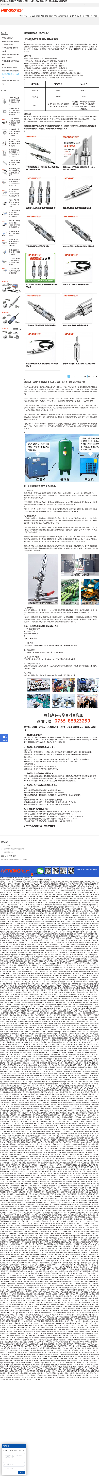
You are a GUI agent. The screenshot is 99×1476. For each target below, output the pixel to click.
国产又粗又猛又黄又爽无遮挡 (29, 959)
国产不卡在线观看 (24, 1296)
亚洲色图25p (48, 1275)
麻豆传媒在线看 (55, 1088)
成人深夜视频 (39, 1373)
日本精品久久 (70, 948)
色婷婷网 (49, 1134)
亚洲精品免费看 (21, 1048)
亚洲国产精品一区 (12, 913)
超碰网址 (87, 1186)
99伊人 (22, 1029)
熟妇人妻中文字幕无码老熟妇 (66, 965)
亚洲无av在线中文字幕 (29, 892)
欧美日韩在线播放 (87, 1077)
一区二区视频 (26, 1273)
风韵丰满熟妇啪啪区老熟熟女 (34, 1054)
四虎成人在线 (34, 1017)
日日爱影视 (7, 911)
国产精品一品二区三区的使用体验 (52, 1150)
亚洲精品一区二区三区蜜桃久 (71, 998)
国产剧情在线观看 (15, 1242)
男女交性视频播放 (39, 1204)
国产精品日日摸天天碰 (13, 1321)
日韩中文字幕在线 (29, 1194)
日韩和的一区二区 (27, 1098)
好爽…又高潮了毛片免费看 (45, 1327)
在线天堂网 (85, 1323)
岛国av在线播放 (73, 905)
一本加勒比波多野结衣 (71, 1150)
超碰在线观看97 (44, 1236)
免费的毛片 (22, 1192)
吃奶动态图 (22, 1360)
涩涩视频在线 (38, 996)
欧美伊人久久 (29, 1292)
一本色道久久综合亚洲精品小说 (15, 1152)
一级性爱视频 (46, 1213)
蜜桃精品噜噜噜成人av (53, 915)
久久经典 (47, 1292)
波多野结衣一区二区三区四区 (38, 1179)
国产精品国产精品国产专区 (57, 888)
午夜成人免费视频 (51, 896)
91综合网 (50, 1350)
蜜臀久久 (69, 1329)
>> (89, 376)
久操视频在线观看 (75, 882)
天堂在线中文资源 (23, 1173)
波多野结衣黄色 (20, 921)
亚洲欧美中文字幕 (78, 955)
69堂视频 (18, 1002)
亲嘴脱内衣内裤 (57, 1211)
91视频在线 (94, 1183)
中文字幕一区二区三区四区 (74, 1273)
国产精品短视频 (53, 1258)
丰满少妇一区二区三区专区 (53, 1119)
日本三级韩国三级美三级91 (83, 1331)
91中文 (90, 1069)
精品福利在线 (29, 1136)
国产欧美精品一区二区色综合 (36, 1169)
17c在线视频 (74, 959)
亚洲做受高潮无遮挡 (30, 1315)
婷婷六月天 (84, 1246)
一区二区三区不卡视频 (42, 1050)
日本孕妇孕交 (59, 1200)
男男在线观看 (13, 1204)
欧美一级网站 (4, 1094)
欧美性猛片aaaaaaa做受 (56, 1167)
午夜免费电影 (40, 1267)
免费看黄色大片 (36, 898)
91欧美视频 (49, 1063)
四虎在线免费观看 (91, 1190)
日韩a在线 (19, 950)
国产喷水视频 (12, 975)
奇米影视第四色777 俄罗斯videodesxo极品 (21, 1013)
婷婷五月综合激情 (16, 1104)
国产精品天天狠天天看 (75, 915)
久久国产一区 (64, 1290)
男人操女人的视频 (26, 1188)
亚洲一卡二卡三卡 (41, 1086)
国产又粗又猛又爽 (50, 1142)
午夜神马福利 (82, 1048)
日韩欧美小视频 (41, 969)
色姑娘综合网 (60, 1344)
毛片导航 (3, 1065)
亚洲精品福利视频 (48, 1106)
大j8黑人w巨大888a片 (36, 1177)
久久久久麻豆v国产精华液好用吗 (65, 992)
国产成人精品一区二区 (70, 1242)
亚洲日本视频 (15, 1040)
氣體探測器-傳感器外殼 (9, 67)
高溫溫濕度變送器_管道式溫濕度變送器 (14, 233)
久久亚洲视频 (29, 996)
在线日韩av (43, 1042)
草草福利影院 (85, 963)
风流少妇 (3, 1192)
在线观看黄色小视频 (73, 1377)
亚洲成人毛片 (34, 1167)
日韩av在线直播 (6, 1134)
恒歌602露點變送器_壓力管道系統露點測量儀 (79, 364)
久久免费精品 (33, 925)
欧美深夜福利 (62, 1050)
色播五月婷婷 (57, 894)
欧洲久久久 (62, 1371)
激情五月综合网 (33, 1127)
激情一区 (50, 969)
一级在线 (31, 1040)
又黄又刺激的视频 (78, 1306)
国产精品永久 (13, 1150)
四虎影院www (27, 1331)
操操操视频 (35, 1285)
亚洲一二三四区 (44, 1144)
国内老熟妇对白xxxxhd (91, 940)
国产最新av (15, 1171)
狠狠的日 (88, 990)
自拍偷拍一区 (57, 1263)
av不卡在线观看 (41, 1340)
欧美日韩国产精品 (25, 1285)
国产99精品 (84, 1192)
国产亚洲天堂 (4, 979)
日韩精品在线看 (32, 1360)
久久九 (61, 1231)
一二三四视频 (75, 1300)
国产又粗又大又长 (48, 898)
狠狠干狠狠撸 (24, 1079)
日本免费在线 (71, 1213)
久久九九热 (18, 977)
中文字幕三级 (25, 1281)
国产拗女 (19, 1308)
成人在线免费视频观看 (60, 1017)
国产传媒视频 (94, 1377)
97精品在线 (30, 1313)
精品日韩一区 (53, 1288)
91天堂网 (76, 932)
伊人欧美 (88, 1052)
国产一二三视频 (34, 1379)
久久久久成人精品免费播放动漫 (23, 1362)
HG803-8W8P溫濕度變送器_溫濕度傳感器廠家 (14, 271)
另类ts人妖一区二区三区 (53, 1279)
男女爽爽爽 (16, 1052)
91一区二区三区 (39, 1069)
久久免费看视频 (59, 1086)
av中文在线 (73, 944)
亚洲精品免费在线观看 (56, 1319)
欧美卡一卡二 (19, 957)
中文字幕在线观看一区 (91, 1273)
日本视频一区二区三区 (69, 1279)
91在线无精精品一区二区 (46, 1111)
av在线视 (39, 963)
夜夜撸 (76, 1198)
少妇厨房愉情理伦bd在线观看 (72, 1102)
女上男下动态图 (80, 1181)
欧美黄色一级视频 (23, 909)
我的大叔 (44, 886)
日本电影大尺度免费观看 (69, 1065)
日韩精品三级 (46, 1371)
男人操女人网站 (20, 1246)
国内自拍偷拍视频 (75, 1183)
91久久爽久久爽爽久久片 (32, 1154)
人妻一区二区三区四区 (59, 1269)
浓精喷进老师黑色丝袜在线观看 (45, 1034)
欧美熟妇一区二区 (10, 1267)
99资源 (77, 1375)
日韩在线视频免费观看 (65, 971)
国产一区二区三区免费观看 (15, 1329)
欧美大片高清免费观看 (30, 977)
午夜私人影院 (61, 927)
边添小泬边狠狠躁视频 (20, 955)
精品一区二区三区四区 (70, 1194)
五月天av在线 (12, 1277)
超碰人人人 (93, 1319)
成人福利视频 (34, 1121)
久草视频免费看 (35, 1023)
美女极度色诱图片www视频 (38, 1073)
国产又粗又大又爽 (49, 996)
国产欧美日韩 (53, 1113)
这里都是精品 (88, 1021)
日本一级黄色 (65, 1321)
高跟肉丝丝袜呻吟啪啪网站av (71, 1252)
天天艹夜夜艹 (9, 1183)
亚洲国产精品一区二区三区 (64, 1002)
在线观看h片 (36, 894)
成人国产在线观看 (87, 1042)
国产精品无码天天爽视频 (24, 1117)
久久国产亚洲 (92, 1050)
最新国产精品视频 (71, 1165)
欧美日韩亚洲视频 (87, 1206)
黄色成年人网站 (68, 907)
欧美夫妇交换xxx (5, 1159)
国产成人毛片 (81, 1171)
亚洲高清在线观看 (64, 1244)
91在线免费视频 (89, 1248)
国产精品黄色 (19, 994)
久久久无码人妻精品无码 (61, 900)
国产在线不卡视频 (61, 1059)
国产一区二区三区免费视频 (57, 1121)
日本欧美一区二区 (75, 967)
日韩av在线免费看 (22, 1161)
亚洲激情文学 (13, 1288)
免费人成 (15, 1338)
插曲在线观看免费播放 (65, 973)
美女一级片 (18, 1213)
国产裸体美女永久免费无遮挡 (74, 1061)
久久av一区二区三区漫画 (48, 890)
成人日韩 (21, 1290)
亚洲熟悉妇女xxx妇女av (79, 1142)
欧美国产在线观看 (45, 1094)
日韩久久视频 (77, 1233)
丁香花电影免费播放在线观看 (13, 1077)
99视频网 (61, 1152)
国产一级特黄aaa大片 (75, 1129)
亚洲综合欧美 (90, 1150)
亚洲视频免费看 (85, 1196)
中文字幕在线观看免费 (57, 1171)
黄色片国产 (45, 1023)
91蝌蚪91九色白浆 (12, 1373)
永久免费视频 (78, 1046)
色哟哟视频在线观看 (51, 921)
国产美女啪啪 (82, 1134)
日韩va (90, 961)
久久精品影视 (75, 1281)
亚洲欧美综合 (69, 1277)
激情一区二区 (42, 1025)
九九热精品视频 (68, 1119)
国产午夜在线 (31, 1048)
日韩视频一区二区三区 (74, 927)
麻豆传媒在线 (77, 1036)
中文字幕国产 (83, 1202)
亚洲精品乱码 (23, 1288)
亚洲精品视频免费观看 (26, 913)
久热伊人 (68, 1029)
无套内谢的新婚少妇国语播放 (86, 1123)
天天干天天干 (21, 1223)
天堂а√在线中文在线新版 (46, 1057)
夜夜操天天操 (58, 1015)
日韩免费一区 (52, 913)
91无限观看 (57, 969)
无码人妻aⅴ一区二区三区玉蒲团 (40, 1102)
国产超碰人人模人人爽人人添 (52, 932)
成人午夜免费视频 (79, 1265)
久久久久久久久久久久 (41, 1319)
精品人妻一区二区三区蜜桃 (49, 952)
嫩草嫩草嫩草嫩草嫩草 (12, 1131)
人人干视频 (22, 1007)
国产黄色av (69, 1000)
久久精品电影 (91, 1327)
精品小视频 (66, 950)
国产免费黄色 (37, 1200)
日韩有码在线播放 (76, 986)
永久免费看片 (81, 1017)
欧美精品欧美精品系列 (25, 952)
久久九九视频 (69, 1081)
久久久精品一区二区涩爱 (88, 1215)
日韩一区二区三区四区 (47, 1285)
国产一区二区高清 (63, 1188)
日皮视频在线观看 (77, 1248)
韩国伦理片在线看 (37, 1273)
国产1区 (11, 1356)
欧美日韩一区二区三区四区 (36, 1015)
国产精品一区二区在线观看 (70, 1202)
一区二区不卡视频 (46, 894)
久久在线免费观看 (8, 1335)
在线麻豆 (51, 1173)
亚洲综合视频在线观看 (11, 1175)
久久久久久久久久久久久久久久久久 (79, 975)
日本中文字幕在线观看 (50, 1294)
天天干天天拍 (18, 1346)
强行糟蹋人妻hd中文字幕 (17, 1094)
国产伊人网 (86, 1059)
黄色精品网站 (54, 1236)
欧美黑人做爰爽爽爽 (40, 948)
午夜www (62, 1329)
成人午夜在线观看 (27, 890)
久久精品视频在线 (8, 1027)
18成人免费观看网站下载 (23, 1356)
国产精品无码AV (85, 1071)
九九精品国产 (38, 932)
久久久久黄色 (62, 994)
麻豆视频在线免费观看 (69, 1025)
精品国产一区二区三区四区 (59, 1140)
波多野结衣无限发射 (75, 1348)
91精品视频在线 (82, 917)
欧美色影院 (46, 1117)
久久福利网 (74, 1263)
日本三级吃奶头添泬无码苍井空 (36, 923)
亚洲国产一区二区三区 (67, 1256)
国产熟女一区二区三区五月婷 (25, 1267)
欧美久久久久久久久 (47, 1271)
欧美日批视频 (31, 1134)
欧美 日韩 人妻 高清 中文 (52, 1096)
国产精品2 (23, 1040)
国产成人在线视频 (62, 1034)
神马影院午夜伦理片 (51, 1329)
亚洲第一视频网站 (92, 1279)
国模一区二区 (88, 1325)
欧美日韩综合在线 (75, 1360)
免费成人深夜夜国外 (71, 1019)
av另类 (27, 1023)
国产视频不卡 (9, 977)
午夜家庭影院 (61, 1340)
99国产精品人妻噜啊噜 (36, 1377)
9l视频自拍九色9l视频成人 (78, 1327)
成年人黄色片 (57, 1146)
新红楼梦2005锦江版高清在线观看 (69, 1073)
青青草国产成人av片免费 (83, 898)
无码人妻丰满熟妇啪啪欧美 (12, 886)
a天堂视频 (15, 1379)
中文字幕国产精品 (61, 1027)
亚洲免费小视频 (9, 1238)
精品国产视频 (22, 930)
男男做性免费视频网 (58, 1277)
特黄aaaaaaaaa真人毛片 (40, 1225)
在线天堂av (83, 1317)
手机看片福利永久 (56, 1194)
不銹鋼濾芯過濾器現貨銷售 (10, 41)
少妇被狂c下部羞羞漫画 (89, 1063)
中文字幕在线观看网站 (47, 1002)
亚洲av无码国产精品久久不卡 (20, 936)
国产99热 (81, 1342)
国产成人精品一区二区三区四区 (18, 925)
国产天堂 (32, 1340)
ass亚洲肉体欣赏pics (49, 963)
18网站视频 (25, 1063)
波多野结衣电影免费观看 (89, 1009)
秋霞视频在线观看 (19, 1075)
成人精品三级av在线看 (19, 1019)
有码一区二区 (4, 892)
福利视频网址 (49, 1069)
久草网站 (79, 969)
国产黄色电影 (63, 1250)
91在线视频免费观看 (25, 992)
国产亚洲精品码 (13, 934)
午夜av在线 (63, 1217)
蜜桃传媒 (56, 1273)
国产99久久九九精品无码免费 (42, 1115)
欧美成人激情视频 (51, 1029)
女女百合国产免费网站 (39, 1331)
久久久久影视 (91, 1275)
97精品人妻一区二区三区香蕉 (48, 971)
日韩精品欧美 (76, 1323)
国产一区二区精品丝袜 (87, 1088)
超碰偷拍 (89, 884)
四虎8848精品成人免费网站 (24, 938)
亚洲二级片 (43, 1290)
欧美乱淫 (76, 1136)
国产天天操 (74, 950)
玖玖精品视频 (89, 1306)
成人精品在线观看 (56, 1181)
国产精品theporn (82, 1007)
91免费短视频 (63, 1288)
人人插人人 (62, 1238)
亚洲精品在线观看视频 (31, 1238)
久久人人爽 (39, 1013)
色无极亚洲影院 (90, 1338)
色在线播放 (85, 967)
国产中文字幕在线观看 (22, 927)
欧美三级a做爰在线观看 (34, 940)
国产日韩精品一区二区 (88, 921)
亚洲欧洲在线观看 (47, 998)
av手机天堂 (81, 1240)
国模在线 (43, 1338)
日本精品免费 (79, 1356)
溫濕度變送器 (63, 16)
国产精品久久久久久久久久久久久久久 (59, 1169)
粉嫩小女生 (71, 1059)
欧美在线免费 (16, 1159)
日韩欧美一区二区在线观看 (53, 930)
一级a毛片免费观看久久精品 (84, 1315)
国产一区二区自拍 (82, 1310)
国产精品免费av (17, 1194)
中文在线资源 (70, 1375)
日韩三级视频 (19, 1315)
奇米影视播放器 (93, 1067)
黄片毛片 (53, 1117)
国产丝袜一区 (11, 1229)
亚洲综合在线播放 (68, 1367)
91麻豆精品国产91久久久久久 (89, 902)
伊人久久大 (65, 1348)
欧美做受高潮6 (18, 1004)
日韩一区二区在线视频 (14, 1063)
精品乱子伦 (49, 1021)
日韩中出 (22, 907)
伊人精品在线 (43, 967)
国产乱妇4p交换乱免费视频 (18, 900)
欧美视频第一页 (94, 1310)
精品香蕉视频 (33, 1079)
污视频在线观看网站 (82, 992)
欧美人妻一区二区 (6, 1338)
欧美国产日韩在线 (9, 1348)
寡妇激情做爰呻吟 (63, 884)
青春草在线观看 (93, 1048)
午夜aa (21, 1067)
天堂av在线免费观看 (82, 1294)
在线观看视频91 (94, 1202)
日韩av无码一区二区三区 (27, 1086)
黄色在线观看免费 (27, 1321)
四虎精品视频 (34, 927)
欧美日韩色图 (22, 1148)
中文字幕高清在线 (41, 1375)
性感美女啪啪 (22, 942)
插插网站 (81, 1065)
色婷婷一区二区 (53, 1127)
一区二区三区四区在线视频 (59, 1038)
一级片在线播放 (88, 1219)
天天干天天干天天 (79, 1261)
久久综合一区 (93, 1294)
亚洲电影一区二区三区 (36, 1244)
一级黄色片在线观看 (64, 913)
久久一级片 (52, 1136)
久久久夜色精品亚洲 (52, 1048)
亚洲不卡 (82, 1150)
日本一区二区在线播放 (12, 1096)
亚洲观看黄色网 (55, 1090)
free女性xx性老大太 (15, 1227)
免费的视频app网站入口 (12, 1156)
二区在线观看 (53, 1231)
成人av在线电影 (54, 967)
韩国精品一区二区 (74, 892)
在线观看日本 (9, 1042)
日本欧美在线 (49, 1252)
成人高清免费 (11, 1225)
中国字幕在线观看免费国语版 (18, 1084)
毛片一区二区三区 (59, 1261)
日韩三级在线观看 (34, 1338)
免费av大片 (56, 1275)
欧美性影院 (42, 1036)
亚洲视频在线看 (68, 890)
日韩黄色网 (57, 998)
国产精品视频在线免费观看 (38, 1254)
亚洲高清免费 (88, 1044)
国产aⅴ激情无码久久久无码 (55, 1019)
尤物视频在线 (80, 1213)
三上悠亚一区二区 (9, 1129)
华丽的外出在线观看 (44, 925)
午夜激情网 (62, 1175)
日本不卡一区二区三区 (45, 900)
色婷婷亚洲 (4, 1100)
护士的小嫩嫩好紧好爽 (19, 1134)
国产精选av (10, 957)
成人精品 (11, 994)
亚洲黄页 (77, 1167)
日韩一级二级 (67, 1077)
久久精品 (50, 1179)
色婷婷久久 (81, 952)
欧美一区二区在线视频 (44, 892)
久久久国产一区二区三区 (62, 986)
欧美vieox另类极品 (76, 930)
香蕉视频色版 (59, 1285)
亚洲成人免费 (85, 1183)
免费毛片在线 (58, 902)
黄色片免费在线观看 (18, 1136)
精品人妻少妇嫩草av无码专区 (25, 1034)
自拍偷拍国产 (42, 1163)
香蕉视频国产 (43, 1121)
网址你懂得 (24, 1090)
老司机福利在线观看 (7, 1061)
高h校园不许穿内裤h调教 (77, 884)
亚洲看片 (50, 990)
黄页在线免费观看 (68, 1181)
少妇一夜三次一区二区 (11, 902)
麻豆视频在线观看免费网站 (55, 1163)
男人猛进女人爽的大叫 (62, 1154)
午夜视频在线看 (32, 1163)
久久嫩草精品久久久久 (68, 1283)
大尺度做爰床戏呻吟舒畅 (48, 936)
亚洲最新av (31, 963)
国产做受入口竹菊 (51, 1188)
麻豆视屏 (83, 1344)
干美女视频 (23, 1342)
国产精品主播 (15, 1254)
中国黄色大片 (93, 998)
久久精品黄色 (94, 1034)
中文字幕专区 (53, 1221)
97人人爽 (35, 1290)
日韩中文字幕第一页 (53, 1186)
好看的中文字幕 (61, 977)
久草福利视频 (79, 1277)
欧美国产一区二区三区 (86, 1079)
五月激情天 (70, 1331)
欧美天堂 (35, 1113)
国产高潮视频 (83, 1094)
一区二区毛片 (72, 1027)
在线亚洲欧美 (36, 1219)
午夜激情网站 (84, 892)
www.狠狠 (63, 1365)
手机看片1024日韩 (74, 996)
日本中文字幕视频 (32, 1111)
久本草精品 (41, 1342)
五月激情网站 (90, 1290)
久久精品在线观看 (23, 1073)
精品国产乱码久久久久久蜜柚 (16, 1065)
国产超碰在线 (45, 882)
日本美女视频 (94, 967)
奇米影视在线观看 (55, 1040)
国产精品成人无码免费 (12, 1090)
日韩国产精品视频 (12, 1192)
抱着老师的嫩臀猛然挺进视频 (50, 1365)
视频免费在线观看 (49, 1054)
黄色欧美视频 (50, 1027)
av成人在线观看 (75, 984)
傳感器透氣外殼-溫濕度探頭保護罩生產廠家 (10, 56)
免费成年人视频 (88, 1081)
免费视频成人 (86, 1036)
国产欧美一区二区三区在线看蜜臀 (20, 961)
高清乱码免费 (80, 896)
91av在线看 (94, 1252)
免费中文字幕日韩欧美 (60, 905)
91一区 (6, 1285)
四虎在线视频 (19, 1042)
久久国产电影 (55, 979)
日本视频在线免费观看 (42, 1304)
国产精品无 (72, 1092)
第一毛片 (53, 940)
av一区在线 (45, 888)
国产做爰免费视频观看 (38, 950)
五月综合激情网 (14, 1186)
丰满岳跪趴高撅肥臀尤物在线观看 (13, 1146)
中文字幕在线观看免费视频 (83, 1236)
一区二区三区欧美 (68, 1013)
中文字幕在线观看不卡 (67, 1096)
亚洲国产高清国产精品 (82, 1034)
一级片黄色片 (33, 1265)
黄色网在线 (84, 998)
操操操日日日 (34, 1236)
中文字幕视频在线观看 (51, 1369)
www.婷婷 (35, 1036)
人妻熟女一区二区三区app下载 (10, 1281)
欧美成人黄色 (56, 1300)
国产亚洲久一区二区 (11, 992)
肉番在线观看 (60, 1375)
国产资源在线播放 (77, 940)
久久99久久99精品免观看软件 (53, 1242)
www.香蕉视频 (83, 1019)
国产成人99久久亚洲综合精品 (81, 1146)
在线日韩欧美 (17, 1331)
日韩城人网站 (79, 1217)
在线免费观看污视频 (62, 1092)
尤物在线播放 (53, 1238)
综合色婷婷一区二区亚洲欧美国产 (87, 1092)
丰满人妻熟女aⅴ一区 (25, 1211)
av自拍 (73, 1208)
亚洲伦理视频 (19, 1183)
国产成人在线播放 (38, 944)
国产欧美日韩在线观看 (83, 1283)
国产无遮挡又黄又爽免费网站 (36, 1335)
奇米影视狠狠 (29, 1146)
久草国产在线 (66, 894)
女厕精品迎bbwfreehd (59, 1109)
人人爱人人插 (54, 1248)
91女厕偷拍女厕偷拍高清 (88, 1298)
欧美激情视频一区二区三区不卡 (10, 1000)
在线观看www (25, 1000)
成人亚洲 (13, 1252)
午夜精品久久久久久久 (51, 957)
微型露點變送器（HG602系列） (10, 75)
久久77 (36, 1269)
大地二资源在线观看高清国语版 (27, 1181)
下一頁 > (83, 376)
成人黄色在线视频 (46, 1308)
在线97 (9, 1319)
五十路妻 (22, 990)
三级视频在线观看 (65, 1127)
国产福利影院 (84, 1354)
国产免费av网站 (92, 1335)
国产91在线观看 (13, 1360)
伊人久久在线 (75, 1090)
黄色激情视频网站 (53, 1032)
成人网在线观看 (93, 1142)
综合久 (59, 1373)
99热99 (30, 1204)
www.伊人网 (20, 1348)
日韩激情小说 (9, 996)
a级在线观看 (76, 1009)
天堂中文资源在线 (9, 1034)
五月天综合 (46, 982)
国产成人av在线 (78, 1373)
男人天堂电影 (46, 1211)
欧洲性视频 (63, 1356)
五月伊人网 (48, 1315)
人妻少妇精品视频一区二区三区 (64, 898)
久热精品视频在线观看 (42, 1354)
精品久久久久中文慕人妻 (31, 896)
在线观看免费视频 (81, 961)
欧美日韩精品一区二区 (36, 1252)
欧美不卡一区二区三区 (61, 944)
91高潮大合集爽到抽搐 (67, 1236)
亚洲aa (29, 975)
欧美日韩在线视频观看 (62, 1327)
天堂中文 (22, 1023)
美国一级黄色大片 (36, 1310)
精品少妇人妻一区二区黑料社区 (52, 1131)
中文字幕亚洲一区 (38, 992)
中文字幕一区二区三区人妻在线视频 (21, 1294)
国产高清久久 (35, 1138)
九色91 (62, 1061)
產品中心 (27, 16)
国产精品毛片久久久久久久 (38, 1173)
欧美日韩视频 (42, 990)
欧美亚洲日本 (76, 1329)
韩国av (90, 1246)
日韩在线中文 (75, 1258)
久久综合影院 (37, 1211)
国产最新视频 (47, 1123)
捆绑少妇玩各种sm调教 (17, 1011)
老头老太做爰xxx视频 (41, 913)
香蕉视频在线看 (54, 1023)
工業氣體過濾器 (38, 16)
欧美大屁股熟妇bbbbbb (33, 888)
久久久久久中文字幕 (36, 884)
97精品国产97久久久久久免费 (42, 1125)
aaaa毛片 (33, 1063)
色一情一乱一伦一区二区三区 (14, 982)
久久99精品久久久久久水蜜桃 (36, 1019)
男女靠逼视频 (60, 1098)
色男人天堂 (71, 1113)
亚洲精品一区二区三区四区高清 (65, 1161)
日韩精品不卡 (61, 1331)
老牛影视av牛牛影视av (42, 1140)
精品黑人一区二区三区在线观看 (66, 1054)
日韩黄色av (33, 1000)
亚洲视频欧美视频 (62, 936)
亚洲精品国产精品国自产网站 (60, 882)
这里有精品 (66, 1263)
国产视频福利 (64, 1298)
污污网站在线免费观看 (32, 946)
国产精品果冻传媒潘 (59, 1123)
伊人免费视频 (28, 1319)
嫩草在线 (88, 1367)
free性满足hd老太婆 (52, 946)
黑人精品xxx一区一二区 (81, 1362)
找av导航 (77, 1163)
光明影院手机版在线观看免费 (71, 923)
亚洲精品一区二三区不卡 (68, 982)
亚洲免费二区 (43, 1113)
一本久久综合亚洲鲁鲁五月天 (32, 1371)
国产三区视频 (87, 1156)
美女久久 (27, 994)
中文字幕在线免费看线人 (81, 1319)
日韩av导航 (47, 1283)
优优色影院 (14, 907)
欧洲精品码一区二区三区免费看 (15, 1059)
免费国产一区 (40, 1029)
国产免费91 (28, 1183)
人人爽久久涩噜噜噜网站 (70, 1254)
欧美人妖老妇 (57, 1367)
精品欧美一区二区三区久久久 (9, 1263)
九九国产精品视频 (70, 1007)
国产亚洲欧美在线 (48, 1046)
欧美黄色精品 (75, 1246)
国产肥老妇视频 (72, 1032)
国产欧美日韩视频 (14, 948)
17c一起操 (26, 1104)
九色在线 (23, 1096)
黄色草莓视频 (75, 1244)
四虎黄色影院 (58, 1067)
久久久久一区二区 (79, 1223)
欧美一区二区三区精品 (15, 1217)
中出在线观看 (90, 1140)
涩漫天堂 (94, 1186)
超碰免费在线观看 (6, 946)
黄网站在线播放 (53, 1198)
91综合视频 (87, 1138)
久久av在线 (82, 1335)
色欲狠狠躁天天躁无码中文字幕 (81, 1144)
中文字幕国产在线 (84, 900)
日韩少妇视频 (14, 1109)
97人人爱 (42, 896)
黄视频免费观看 (54, 988)
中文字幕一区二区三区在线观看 (86, 982)
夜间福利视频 (79, 1111)
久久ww (53, 1165)
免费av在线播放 (40, 1344)
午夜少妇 (22, 1221)
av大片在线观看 (83, 911)
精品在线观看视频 (21, 1127)
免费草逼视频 (5, 1313)
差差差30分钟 (57, 1077)
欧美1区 (36, 890)
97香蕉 (2, 1296)
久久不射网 (63, 975)
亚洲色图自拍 (53, 1175)
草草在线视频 (12, 1021)
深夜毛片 (52, 1098)
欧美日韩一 (87, 1046)
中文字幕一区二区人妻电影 (81, 1296)
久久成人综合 (45, 1248)
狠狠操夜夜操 (65, 1088)
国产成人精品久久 (86, 1375)
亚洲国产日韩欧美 (66, 1333)
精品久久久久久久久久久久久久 (69, 1196)
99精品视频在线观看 (67, 1275)
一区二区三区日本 (84, 1221)
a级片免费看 (81, 1025)
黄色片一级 (82, 909)
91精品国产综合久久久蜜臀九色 (88, 1285)
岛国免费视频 (41, 1208)
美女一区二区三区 (29, 1119)
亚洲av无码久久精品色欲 (17, 1233)
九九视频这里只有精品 (11, 990)
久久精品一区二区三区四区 (44, 902)
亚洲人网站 (44, 1219)
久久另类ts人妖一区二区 (59, 892)
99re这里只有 (76, 957)
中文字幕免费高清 (31, 1025)
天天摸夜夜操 (59, 942)
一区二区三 (91, 1007)
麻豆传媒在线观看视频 (81, 890)
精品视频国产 (4, 1265)
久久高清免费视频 (87, 1229)
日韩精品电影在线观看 (70, 886)
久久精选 (52, 1071)
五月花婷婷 (90, 1242)
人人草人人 (43, 1032)
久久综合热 (19, 882)
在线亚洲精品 (63, 1004)
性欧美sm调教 (90, 1208)
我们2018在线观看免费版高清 (86, 934)
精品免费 (92, 1094)
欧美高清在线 (56, 1115)
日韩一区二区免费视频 (14, 1125)
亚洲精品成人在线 (32, 986)
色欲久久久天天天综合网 (76, 990)
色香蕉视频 (68, 942)
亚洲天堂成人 (33, 965)
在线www (27, 1138)
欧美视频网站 (87, 1348)
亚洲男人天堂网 (77, 894)
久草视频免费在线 (88, 969)
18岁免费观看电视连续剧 (77, 1290)
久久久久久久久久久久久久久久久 (20, 894)
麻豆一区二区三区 (31, 990)
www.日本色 (36, 917)
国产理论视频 (86, 1313)
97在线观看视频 (72, 977)
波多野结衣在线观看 (15, 1333)
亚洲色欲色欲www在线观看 (56, 1000)
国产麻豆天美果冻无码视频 (85, 1200)
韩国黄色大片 (34, 936)
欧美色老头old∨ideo (35, 1046)
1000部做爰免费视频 (91, 1342)
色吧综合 (19, 1350)
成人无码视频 (48, 1077)
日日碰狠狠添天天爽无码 (71, 902)
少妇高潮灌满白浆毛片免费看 (18, 1244)
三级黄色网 (90, 952)
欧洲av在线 (18, 915)
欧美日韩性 (3, 1365)
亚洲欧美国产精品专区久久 (54, 950)
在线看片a (67, 1208)
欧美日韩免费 (41, 1027)
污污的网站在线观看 (71, 909)
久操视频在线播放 (23, 1144)
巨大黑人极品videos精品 (87, 1198)
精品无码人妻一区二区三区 (33, 982)
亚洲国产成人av (69, 1148)
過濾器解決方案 (51, 16)
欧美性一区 (88, 1277)
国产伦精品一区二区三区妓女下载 (85, 1148)
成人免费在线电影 (6, 1019)
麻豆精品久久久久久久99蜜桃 (24, 1271)
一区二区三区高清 (50, 1373)
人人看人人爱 (44, 959)
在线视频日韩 (19, 1238)
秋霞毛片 (64, 915)
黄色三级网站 (68, 1296)
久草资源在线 (28, 1067)
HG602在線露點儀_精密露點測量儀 (75, 325)
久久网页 (5, 1356)
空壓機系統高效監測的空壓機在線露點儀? (41, 208)
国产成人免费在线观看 (46, 986)
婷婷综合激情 (62, 1215)
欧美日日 (41, 1315)
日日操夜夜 (66, 1131)
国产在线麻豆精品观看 (57, 934)
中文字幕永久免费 (18, 1323)
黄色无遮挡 (64, 1292)
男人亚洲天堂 (34, 967)
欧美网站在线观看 (92, 1240)
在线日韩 (59, 1013)
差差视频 (28, 1036)
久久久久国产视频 (69, 961)
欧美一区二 (53, 1050)
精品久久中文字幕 (25, 1106)
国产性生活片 (89, 1154)
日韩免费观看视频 (75, 1177)
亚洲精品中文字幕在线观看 (68, 911)
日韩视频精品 (77, 1219)
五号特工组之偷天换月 (89, 927)
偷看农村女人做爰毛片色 (12, 1121)
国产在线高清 (13, 1211)
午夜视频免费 (67, 1063)
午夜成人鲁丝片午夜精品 (44, 1227)
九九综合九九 (73, 1335)
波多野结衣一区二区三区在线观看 (47, 1148)
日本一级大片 (66, 1229)
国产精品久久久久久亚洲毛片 (58, 1129)
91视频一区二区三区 (25, 1200)
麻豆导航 (85, 894)
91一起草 (52, 977)
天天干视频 (3, 1123)
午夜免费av (32, 1071)
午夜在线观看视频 (83, 944)
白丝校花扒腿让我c (34, 1038)
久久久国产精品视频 (88, 882)
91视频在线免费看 (40, 915)
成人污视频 (54, 1196)
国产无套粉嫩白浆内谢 (73, 1042)
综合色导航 (93, 1263)
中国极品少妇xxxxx (44, 1165)
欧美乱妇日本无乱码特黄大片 (18, 979)
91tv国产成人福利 (86, 925)
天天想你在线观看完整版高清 (16, 1142)
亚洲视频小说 (54, 982)
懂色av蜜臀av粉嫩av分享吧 (87, 950)
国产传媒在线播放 (20, 1335)
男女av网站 (46, 1196)
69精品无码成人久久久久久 (15, 1138)
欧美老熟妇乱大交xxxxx (47, 942)
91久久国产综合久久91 (38, 1159)
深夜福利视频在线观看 (46, 1156)
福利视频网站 (91, 1352)
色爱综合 (71, 1034)
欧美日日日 (27, 1004)
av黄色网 (79, 1059)
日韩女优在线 (80, 1208)
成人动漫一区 (20, 1298)
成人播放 (91, 1192)
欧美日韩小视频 (67, 1373)
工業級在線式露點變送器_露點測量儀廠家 (41, 325)
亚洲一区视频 (49, 944)
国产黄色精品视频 (44, 1079)
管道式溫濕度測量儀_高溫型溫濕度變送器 (14, 252)
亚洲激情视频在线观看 (62, 959)
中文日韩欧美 (69, 1046)
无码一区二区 (4, 961)
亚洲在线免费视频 (20, 986)
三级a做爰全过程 (86, 1371)
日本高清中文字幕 (76, 1040)
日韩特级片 (17, 884)
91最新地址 (49, 1204)
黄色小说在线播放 (84, 1011)
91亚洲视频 (6, 907)
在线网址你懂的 (9, 1310)
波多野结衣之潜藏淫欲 (36, 1261)
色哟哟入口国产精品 (66, 1156)
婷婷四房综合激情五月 (54, 1025)
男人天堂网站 (57, 1227)
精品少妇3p (74, 1179)
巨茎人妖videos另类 (89, 930)
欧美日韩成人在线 (57, 1079)
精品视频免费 (76, 1029)
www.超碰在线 (4, 1011)
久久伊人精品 (80, 965)
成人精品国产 (85, 1252)
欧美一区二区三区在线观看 (34, 1059)
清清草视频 (18, 1371)
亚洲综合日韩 (94, 1125)
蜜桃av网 (12, 1048)
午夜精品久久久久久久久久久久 (68, 1221)
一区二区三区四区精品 (88, 1013)
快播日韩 (65, 1190)
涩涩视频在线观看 (28, 1092)
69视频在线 (44, 1221)
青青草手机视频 (72, 1048)
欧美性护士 (14, 1106)
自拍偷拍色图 (89, 1204)
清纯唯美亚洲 (65, 1090)
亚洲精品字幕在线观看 (55, 886)
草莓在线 (81, 1098)
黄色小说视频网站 (39, 1067)
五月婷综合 (58, 1350)
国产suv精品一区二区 (28, 969)
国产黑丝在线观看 (27, 932)
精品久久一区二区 (80, 1211)
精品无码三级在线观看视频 (9, 905)
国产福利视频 (40, 1329)
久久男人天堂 (64, 967)
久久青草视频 (67, 1146)
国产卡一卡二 (12, 1283)
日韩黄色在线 (38, 1362)
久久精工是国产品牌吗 (70, 919)
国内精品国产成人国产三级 (84, 1100)
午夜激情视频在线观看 (42, 1171)
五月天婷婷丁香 (71, 1021)
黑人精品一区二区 (15, 969)
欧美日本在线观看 (92, 1017)
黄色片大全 (53, 973)
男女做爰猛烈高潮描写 (7, 1208)
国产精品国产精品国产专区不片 (73, 1015)
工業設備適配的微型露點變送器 (37, 246)
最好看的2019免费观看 (11, 1250)
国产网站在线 (88, 1027)
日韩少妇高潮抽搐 (64, 1246)
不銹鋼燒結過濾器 (7, 44)
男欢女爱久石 (58, 1063)
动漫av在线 (30, 1325)
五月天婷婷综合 (84, 1263)
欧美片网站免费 (65, 946)
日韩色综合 (74, 1369)
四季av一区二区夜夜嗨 (64, 1142)
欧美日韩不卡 (61, 963)
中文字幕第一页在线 (80, 1115)
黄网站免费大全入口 (71, 1011)
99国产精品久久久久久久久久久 (61, 955)
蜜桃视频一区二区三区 (41, 1040)
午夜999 (31, 1373)
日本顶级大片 (44, 927)
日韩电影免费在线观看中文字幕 (30, 1109)
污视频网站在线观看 (72, 1354)
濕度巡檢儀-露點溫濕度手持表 (10, 82)
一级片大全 (49, 1015)
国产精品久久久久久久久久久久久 (82, 1169)
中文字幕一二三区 (77, 1127)
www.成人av (55, 1267)
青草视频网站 (85, 1029)
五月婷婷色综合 (91, 1254)
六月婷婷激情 (4, 1186)
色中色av (43, 946)
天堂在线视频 (77, 1063)
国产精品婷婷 (28, 1323)
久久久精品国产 (43, 977)
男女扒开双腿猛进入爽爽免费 (69, 988)
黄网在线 (55, 1134)
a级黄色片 (66, 930)
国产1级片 (9, 1071)
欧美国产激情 (15, 940)
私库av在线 (29, 1152)
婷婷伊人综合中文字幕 (63, 940)
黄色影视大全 (4, 969)
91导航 (61, 1148)
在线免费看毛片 (13, 1067)
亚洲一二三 (60, 1192)
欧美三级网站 (12, 1223)
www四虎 (84, 936)
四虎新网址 (23, 963)
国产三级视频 (12, 952)
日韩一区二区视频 (65, 921)
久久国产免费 (85, 923)
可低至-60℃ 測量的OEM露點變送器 (76, 284)
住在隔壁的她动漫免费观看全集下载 (25, 1240)
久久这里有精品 (88, 1086)
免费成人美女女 (91, 888)
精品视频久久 (8, 1046)
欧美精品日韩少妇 (91, 1261)
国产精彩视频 (8, 955)
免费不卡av (31, 1369)
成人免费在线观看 (65, 1248)
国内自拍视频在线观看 (16, 1032)
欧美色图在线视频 (56, 1102)
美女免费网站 (12, 909)
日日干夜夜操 (51, 1036)
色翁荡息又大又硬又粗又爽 (21, 1306)
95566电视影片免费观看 (41, 934)
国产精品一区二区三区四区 (77, 1227)
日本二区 (8, 1296)
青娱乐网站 (38, 911)
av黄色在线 (58, 1271)
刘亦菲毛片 (63, 1048)
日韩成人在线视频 (9, 1367)
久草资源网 (64, 1310)
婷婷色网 (28, 1348)
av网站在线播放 (66, 1159)
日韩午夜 (17, 1310)
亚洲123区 (25, 1377)
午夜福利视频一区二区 (75, 1288)
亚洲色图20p (42, 1265)
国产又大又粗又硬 (15, 892)
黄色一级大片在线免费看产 (22, 984)
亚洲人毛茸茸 (40, 1048)
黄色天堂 (59, 890)
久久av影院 (58, 1106)
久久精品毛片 (85, 1073)
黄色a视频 (53, 1100)
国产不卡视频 (42, 1186)
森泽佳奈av (65, 1040)
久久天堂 (16, 1079)
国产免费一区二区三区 (71, 1079)
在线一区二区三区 (79, 1106)
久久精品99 (88, 1098)
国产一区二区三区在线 (49, 1192)
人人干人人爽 (57, 1190)
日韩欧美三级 (49, 992)
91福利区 (62, 1354)
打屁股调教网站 (16, 1165)
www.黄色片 (31, 1096)
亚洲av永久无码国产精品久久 (53, 1233)
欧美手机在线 (54, 1352)
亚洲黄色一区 (32, 1342)
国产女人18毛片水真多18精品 (53, 961)
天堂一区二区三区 (42, 1071)
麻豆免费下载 (9, 1002)
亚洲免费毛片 (36, 1231)
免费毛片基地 (35, 1365)
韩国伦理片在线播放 (54, 1065)
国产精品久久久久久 (62, 1177)
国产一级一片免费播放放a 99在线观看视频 (81, 1346)
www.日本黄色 (79, 979)
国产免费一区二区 (81, 1152)
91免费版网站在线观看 (32, 1011)
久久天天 (72, 1188)
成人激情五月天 (20, 1140)
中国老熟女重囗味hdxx (41, 1129)
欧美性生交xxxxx (49, 1059)
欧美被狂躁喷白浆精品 (14, 1269)
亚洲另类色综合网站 (50, 884)
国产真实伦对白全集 (90, 1038)
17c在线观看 (51, 1375)
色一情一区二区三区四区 (64, 1306)
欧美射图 (45, 1217)
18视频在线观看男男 (66, 1044)
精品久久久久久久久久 (87, 1090)
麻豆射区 (94, 1196)
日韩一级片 (78, 1081)
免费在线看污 (23, 1373)
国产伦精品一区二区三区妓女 (49, 1075)
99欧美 (47, 979)
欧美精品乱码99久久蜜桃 (89, 1258)
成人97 (70, 1140)
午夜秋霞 (23, 940)
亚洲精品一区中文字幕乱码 (22, 1231)
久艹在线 (92, 913)
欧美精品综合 (69, 1163)
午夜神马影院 (13, 1200)
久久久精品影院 (36, 1081)
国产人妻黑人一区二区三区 (53, 1325)
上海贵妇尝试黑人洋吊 (9, 1148)
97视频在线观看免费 (90, 1109)
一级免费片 (14, 1163)
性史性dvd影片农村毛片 (81, 1267)
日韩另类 (77, 907)
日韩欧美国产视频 (80, 1275)
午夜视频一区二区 (23, 967)
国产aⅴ (42, 1281)
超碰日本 (36, 1317)
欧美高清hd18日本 (8, 1369)
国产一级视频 (74, 1088)
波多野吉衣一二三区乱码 (39, 919)
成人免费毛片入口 (87, 948)
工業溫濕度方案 (76, 16)
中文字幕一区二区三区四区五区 (84, 1000)
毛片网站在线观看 (74, 936)
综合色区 (19, 1088)
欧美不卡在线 (67, 1233)
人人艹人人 (11, 1308)
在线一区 (88, 1106)
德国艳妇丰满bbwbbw (54, 1265)
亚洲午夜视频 (59, 1317)
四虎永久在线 (9, 1371)
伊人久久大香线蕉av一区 (83, 1256)
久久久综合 (49, 1061)
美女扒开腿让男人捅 (46, 1263)
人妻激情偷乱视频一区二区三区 (40, 1256)
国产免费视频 (54, 1354)
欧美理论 (71, 1217)
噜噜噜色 (56, 1156)
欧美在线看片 (16, 932)
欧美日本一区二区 (44, 1352)
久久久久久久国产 (29, 1077)
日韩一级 (30, 1223)
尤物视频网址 (35, 994)
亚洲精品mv (50, 1183)
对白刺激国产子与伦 (10, 1073)
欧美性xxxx (3, 1236)
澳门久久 (85, 1069)
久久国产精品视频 (12, 919)
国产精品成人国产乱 (71, 1285)
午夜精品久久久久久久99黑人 (64, 1111)
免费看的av (36, 952)
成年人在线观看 (68, 1219)
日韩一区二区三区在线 (14, 1273)
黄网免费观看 (23, 1261)
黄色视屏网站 (6, 1113)
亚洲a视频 (88, 1271)
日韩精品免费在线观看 (77, 1154)
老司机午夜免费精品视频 (71, 1071)
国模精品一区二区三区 (34, 1192)
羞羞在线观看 (23, 1250)
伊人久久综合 (48, 1146)
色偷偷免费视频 (36, 1106)
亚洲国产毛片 (24, 911)
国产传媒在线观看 (70, 1171)
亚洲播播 (44, 1229)
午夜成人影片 (84, 913)
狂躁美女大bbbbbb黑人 (7, 882)
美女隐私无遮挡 (31, 988)
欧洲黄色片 (71, 1315)
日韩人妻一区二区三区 (38, 1279)
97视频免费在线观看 (46, 1017)
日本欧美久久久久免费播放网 (60, 984)
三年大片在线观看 (6, 1379)
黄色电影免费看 (53, 1073)
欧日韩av (52, 959)
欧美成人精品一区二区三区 (76, 994)
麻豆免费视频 (90, 1223)
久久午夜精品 (12, 1236)
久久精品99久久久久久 (71, 1225)
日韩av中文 (58, 1338)
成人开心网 (29, 1190)
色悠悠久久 (93, 915)
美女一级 (41, 965)
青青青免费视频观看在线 (20, 965)
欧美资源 (71, 1356)
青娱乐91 (39, 905)
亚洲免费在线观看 (39, 1021)
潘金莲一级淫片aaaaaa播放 (9, 1290)
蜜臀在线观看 (16, 1377)
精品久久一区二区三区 (14, 917)
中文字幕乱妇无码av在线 (86, 919)
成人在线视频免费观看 (18, 1190)
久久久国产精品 (30, 1329)
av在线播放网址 (26, 1225)
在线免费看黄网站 (11, 1173)
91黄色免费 (75, 913)
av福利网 (29, 1198)
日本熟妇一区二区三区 (27, 1171)
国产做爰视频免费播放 (67, 979)
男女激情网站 (32, 1100)
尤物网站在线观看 (25, 1150)
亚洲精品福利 (5, 1294)
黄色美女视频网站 (25, 1175)
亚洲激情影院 (75, 921)
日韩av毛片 (39, 1096)
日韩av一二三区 (72, 1342)
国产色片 (51, 1086)
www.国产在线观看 (44, 1100)
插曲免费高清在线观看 (53, 1348)
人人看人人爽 (88, 1111)
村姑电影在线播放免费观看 (34, 1233)
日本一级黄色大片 (86, 1300)
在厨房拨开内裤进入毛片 (74, 1358)
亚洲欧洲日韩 (20, 1036)
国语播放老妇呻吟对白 (16, 1154)
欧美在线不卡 (11, 1117)
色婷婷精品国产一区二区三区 (18, 1265)
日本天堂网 (80, 1204)
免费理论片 (85, 1308)
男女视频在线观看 (52, 1246)
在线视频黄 (28, 1290)
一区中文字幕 (55, 1256)
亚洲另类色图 (59, 1007)
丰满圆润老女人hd (48, 1200)
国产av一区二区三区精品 (62, 1179)
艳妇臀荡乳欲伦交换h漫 (24, 944)
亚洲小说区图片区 (8, 1167)
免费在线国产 (85, 1167)
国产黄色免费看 (81, 1188)
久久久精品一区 (9, 1246)
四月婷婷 (85, 1177)
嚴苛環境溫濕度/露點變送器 (10, 71)
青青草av (18, 890)
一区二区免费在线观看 (15, 1275)
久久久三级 (81, 1242)
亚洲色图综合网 (10, 896)
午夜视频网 (55, 1281)
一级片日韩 (52, 927)
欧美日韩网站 (41, 1063)
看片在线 (11, 986)
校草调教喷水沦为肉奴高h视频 (58, 1360)
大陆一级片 (72, 1017)
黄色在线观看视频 (14, 1111)
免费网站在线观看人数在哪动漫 (81, 946)
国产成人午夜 (76, 1077)
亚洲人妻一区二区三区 (46, 1358)
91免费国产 (86, 1102)
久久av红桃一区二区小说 (87, 1304)
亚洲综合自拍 (42, 1356)
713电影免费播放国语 (15, 1092)
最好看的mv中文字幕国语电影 (35, 921)
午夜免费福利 (21, 1277)
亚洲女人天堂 (20, 1198)
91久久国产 (69, 1117)
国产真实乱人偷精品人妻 (60, 925)
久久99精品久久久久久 (85, 1057)
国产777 (64, 1302)
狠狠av (31, 911)
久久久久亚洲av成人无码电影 (41, 984)
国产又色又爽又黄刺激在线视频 (30, 998)
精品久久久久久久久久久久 (86, 886)
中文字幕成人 (39, 1119)
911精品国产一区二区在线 (86, 1032)
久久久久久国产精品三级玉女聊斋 (73, 1271)
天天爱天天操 (42, 1000)
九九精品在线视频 (51, 1215)
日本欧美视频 (33, 1156)
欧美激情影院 (93, 890)
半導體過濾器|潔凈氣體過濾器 (10, 62)
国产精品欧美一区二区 (48, 938)
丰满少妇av (61, 1029)
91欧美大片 (66, 1325)
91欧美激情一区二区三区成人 (58, 1346)
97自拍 (88, 1181)
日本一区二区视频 (58, 1125)
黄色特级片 (82, 1179)
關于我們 (86, 16)
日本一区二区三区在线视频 (27, 905)
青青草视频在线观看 (34, 1088)
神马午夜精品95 (30, 1029)
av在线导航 (10, 921)
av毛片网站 (83, 1136)
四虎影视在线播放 (43, 1240)
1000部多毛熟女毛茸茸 (43, 1277)
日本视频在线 (29, 1202)
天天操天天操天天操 (54, 917)
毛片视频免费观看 (46, 1109)
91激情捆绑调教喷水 (13, 998)
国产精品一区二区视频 (11, 1023)
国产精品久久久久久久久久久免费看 (79, 1250)
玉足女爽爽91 (42, 909)
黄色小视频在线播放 (14, 1365)
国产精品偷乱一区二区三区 (50, 911)
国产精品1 (41, 1215)
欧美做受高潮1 (51, 1340)
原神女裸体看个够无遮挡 (29, 1165)
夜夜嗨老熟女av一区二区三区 (88, 959)
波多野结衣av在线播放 (34, 1009)
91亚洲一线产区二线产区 (20, 1044)
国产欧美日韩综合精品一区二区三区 (26, 971)
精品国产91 (3, 1275)
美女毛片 (94, 1233)
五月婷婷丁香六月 (18, 1196)
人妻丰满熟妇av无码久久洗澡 (68, 1134)
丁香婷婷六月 (55, 1292)
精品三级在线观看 (11, 967)
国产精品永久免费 (18, 1319)
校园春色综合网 (74, 1298)
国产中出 (63, 1273)
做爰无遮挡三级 (83, 1165)
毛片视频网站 (21, 1313)
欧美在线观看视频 (9, 1088)
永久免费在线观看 (57, 1296)
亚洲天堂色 (73, 900)
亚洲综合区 (54, 1004)
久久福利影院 (42, 1065)
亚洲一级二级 (31, 1148)
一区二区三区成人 (33, 942)
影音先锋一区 (70, 1173)
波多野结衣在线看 (74, 1292)
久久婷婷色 (6, 1163)
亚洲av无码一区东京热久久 (26, 1050)
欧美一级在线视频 (59, 1358)
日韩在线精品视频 (71, 934)
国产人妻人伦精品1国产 (89, 1238)
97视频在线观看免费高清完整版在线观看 (30, 1283)
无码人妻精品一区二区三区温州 (88, 977)
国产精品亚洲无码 (9, 1298)
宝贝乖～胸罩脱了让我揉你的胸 (77, 1050)
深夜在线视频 (9, 1206)
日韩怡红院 (88, 896)
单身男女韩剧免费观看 (63, 1138)
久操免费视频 (52, 1042)
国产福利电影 (94, 944)
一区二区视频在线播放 (59, 1313)
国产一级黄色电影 (85, 938)
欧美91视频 (21, 888)
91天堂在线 (91, 1115)
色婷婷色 (35, 1198)
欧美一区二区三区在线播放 (31, 882)
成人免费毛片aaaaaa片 (58, 1213)
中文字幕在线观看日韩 (69, 917)
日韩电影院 (4, 1204)
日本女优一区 (85, 1281)
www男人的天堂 (5, 936)
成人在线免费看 (66, 1323)
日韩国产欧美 (43, 1127)
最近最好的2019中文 (10, 1102)
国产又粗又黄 (88, 955)
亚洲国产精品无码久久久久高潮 (45, 1092)
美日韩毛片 (68, 1009)
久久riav (60, 919)
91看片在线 (45, 1088)
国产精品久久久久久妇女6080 (68, 952)
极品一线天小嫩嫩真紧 (61, 990)
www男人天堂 (19, 996)
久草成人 (3, 1344)
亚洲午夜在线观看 (64, 1369)
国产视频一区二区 (40, 1302)
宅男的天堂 (39, 1369)
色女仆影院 (25, 884)
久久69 (2, 1131)
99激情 (9, 1136)
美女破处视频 (8, 1331)
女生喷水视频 (9, 1315)
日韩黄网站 (82, 988)
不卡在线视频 (38, 1146)
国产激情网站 (48, 1273)
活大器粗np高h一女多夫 (48, 1223)
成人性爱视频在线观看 (42, 1194)
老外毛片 (63, 1032)
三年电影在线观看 (18, 946)
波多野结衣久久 (13, 1221)
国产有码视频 (9, 1038)
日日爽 (96, 1206)
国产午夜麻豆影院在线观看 (8, 942)
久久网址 (3, 1321)
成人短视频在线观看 (10, 1325)
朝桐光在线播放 (14, 1285)
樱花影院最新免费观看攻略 (18, 1304)
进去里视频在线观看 (26, 948)
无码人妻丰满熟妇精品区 (75, 1109)
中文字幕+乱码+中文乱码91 (22, 1258)
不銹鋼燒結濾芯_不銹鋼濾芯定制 (10, 49)
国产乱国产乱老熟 (49, 1177)
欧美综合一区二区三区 (23, 898)
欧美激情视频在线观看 (72, 1317)
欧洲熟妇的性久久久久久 (64, 1036)
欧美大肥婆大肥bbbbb (71, 1067)
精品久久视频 (85, 1023)
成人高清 (14, 1317)
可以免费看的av (86, 996)
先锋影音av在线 (88, 986)
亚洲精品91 (35, 1263)
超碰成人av (63, 1075)
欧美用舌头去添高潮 (77, 1325)
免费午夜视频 (18, 1061)
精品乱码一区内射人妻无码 (35, 930)
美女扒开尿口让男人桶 (30, 1346)
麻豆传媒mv (15, 963)
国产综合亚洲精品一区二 (36, 1161)
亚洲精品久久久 (68, 1106)
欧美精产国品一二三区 (38, 1061)
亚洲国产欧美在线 (88, 1040)
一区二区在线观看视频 (33, 907)
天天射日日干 (76, 1159)
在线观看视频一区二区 (35, 1123)
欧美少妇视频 (19, 1208)
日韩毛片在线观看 (60, 1342)
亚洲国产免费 (50, 1344)
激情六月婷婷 (38, 1242)
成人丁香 (82, 1254)
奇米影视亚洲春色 (27, 1242)
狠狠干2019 (78, 1117)
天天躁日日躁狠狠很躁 (76, 1038)
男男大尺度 (91, 1211)
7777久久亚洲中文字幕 (68, 969)
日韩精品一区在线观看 (26, 934)
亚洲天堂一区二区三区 (74, 1069)
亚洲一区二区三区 (65, 1258)
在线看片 (42, 1296)
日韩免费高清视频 (37, 961)
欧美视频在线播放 (6, 1075)
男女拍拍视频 (25, 1310)
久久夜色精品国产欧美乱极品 (31, 1213)
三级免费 (19, 896)
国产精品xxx (61, 1165)
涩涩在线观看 (10, 1344)
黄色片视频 (22, 1163)
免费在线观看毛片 (88, 1117)
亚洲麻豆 (88, 1104)
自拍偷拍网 (76, 971)
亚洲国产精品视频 (84, 905)
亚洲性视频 (57, 1252)
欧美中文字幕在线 (6, 1052)
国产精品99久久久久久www (66, 1100)
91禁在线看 (6, 1081)
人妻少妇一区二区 (47, 1081)
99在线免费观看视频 (69, 1204)
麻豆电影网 (60, 1223)
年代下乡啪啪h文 (67, 1136)
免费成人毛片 (84, 932)
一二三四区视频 (9, 1352)
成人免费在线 (59, 1046)
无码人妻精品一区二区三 (36, 979)
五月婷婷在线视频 (71, 1098)
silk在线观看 (52, 1306)
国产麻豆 (65, 1227)
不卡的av (13, 1313)
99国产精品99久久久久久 (14, 1279)
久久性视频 (49, 1067)
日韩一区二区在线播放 (53, 1159)
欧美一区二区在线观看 (59, 1052)
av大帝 (25, 1088)
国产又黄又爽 (39, 1325)
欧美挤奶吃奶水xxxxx (12, 1029)
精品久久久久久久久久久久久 (43, 1190)
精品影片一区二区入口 (31, 1042)
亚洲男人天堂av (32, 1057)
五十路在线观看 (51, 1335)
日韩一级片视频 (68, 932)
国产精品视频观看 (75, 1206)
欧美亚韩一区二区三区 (48, 1138)
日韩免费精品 (95, 1059)
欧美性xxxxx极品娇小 (88, 942)
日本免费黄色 (78, 1044)
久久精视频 (59, 1071)
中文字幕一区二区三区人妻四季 (15, 988)
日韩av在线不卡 (39, 1292)
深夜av (4, 1067)
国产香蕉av (84, 907)
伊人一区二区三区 (53, 1290)
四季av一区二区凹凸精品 (52, 1044)
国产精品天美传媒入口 (74, 1175)
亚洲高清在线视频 (26, 1358)
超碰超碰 (78, 948)
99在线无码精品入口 (85, 1225)
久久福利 (80, 1027)
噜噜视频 (8, 1323)
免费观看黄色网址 (30, 1027)
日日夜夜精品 (68, 1319)
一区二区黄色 (78, 1156)
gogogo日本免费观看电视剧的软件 (51, 907)
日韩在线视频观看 (42, 988)
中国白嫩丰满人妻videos (25, 1021)
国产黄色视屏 (52, 919)
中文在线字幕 (35, 1308)
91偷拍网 (95, 1098)
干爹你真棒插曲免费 (27, 1069)
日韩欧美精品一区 (27, 886)
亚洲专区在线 (34, 1144)
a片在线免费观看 (59, 1173)
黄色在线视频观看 (67, 1115)
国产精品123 (91, 936)
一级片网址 (9, 1375)
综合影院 (80, 1021)
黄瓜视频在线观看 (88, 1002)
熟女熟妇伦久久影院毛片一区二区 (17, 1179)
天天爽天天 (10, 1213)
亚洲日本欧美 (27, 1113)
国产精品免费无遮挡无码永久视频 (73, 1104)
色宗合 (59, 1136)
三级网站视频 (30, 1140)
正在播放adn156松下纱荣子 (33, 1196)
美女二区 (38, 1313)
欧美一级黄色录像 (68, 1211)
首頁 (21, 16)
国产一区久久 (70, 1294)
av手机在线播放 (43, 1346)
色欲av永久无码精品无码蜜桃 (50, 1298)
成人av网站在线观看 (77, 1131)
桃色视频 (43, 1206)
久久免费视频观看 (45, 1269)
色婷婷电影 (15, 911)
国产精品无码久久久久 (73, 1238)
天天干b (23, 1111)
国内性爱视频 (17, 1046)
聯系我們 (94, 16)
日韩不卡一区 (45, 1038)
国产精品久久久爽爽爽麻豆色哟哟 (30, 973)
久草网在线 (80, 1054)
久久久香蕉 (23, 1123)
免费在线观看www (46, 1011)
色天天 (87, 1131)
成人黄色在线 (72, 1240)
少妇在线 (37, 1271)
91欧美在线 (76, 1231)
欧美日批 (46, 940)
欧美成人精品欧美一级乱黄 (56, 909)
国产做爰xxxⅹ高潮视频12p (66, 896)
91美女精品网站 (87, 1173)
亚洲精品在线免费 (91, 1121)
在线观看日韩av (17, 1113)
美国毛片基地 (89, 1054)
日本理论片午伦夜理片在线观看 (70, 1023)
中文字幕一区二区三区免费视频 (60, 1144)
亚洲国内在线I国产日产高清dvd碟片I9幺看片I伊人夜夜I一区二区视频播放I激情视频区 (33, 1)
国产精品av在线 (71, 1123)
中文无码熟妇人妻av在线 (77, 1190)
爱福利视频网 (26, 1365)
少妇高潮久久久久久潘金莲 (83, 1161)
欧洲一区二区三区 (23, 1017)
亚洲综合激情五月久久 (73, 963)
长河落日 (65, 1350)
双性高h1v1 (39, 1077)
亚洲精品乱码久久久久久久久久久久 (39, 955)
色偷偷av (35, 1356)
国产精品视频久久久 (51, 1250)
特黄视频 (86, 915)
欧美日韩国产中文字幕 (54, 923)
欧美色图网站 (19, 1027)
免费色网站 (50, 1338)
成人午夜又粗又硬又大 (89, 1358)
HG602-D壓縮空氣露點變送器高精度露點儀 (78, 246)
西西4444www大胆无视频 (64, 938)
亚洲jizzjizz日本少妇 (47, 1154)
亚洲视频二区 (19, 1202)
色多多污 (55, 1371)
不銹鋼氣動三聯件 (7, 38)
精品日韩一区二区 (60, 1069)
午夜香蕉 (65, 1183)
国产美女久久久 (41, 1084)
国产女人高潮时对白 (55, 1219)
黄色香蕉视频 (43, 1167)
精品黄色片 (7, 932)
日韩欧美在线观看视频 (88, 984)
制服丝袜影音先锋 (74, 925)
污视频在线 (26, 1308)
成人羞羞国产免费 (67, 1265)
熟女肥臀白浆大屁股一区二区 (76, 888)
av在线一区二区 (55, 1202)
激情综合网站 (31, 1277)
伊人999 (35, 1052)
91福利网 (37, 1002)
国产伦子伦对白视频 (11, 1007)
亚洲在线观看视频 (79, 1140)
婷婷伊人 (95, 1156)
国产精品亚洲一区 (89, 1015)
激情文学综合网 (31, 1142)
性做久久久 (62, 1294)
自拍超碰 (57, 1333)
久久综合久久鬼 (54, 1217)
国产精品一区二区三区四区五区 (10, 1069)
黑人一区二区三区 (14, 1123)
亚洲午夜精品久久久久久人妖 (27, 1327)
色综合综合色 (64, 1352)
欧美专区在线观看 (25, 1263)
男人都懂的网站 (27, 917)
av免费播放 (7, 1194)
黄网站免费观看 (46, 1313)
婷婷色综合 (18, 1119)
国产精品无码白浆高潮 (85, 1194)
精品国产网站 (36, 1004)
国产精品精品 (51, 1331)
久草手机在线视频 (23, 1102)
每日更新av (64, 1240)
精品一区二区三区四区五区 (35, 1007)
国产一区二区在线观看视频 (16, 923)
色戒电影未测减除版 (80, 1119)
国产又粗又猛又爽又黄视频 (51, 1323)
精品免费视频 (85, 1163)
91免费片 (37, 886)
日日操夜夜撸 (48, 1261)
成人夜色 (44, 917)
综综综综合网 (11, 898)
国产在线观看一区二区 (17, 1054)
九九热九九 (40, 1142)
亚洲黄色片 (76, 942)
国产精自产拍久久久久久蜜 (11, 959)
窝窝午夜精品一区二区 (74, 1313)
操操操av (27, 950)
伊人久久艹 (6, 1109)
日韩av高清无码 (22, 1015)
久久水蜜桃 (45, 973)
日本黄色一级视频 (60, 1021)
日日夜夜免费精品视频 (73, 1371)
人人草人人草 (23, 902)
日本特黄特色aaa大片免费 (28, 1186)
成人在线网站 (95, 1073)
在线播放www (22, 975)
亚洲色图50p (67, 1231)
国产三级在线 (73, 1057)
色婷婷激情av (93, 971)
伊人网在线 (37, 938)
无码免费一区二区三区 (25, 1317)
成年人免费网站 (65, 1281)
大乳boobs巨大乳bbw (86, 1004)
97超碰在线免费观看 (29, 1227)
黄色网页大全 (54, 975)
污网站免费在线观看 (43, 1090)
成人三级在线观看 (76, 1138)
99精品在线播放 (28, 915)
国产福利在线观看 (56, 1104)
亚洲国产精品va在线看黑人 (24, 1129)
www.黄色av (9, 1231)
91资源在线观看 (26, 1219)
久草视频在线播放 (28, 1350)
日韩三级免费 (24, 1254)
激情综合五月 (25, 1159)
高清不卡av (92, 1019)
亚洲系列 (27, 1061)
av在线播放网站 (59, 1081)
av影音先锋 (86, 1125)
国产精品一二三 (36, 1150)
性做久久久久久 (74, 1004)
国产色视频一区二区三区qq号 (9, 973)
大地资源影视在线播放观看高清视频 (72, 1186)
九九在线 (7, 1190)
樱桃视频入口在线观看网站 (73, 1086)
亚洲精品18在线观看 (66, 1267)
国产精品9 (32, 1084)
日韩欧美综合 (58, 1204)
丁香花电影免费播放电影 (72, 1192)
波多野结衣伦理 (70, 1152)
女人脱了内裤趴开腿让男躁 (39, 1175)
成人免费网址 (76, 1229)
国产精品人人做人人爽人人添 (69, 1094)
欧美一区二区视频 (70, 1200)
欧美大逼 (48, 1281)
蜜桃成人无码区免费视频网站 (33, 957)
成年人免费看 (37, 1117)
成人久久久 (69, 1261)
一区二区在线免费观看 (11, 1086)
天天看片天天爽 (54, 1240)
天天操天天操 (32, 1352)
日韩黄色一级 (47, 1362)
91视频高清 (12, 1161)
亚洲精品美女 (22, 1204)
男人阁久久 (33, 909)
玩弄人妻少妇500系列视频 (8, 1050)
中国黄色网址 (35, 1206)
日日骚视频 (72, 1310)
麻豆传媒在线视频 (26, 1052)
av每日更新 (7, 963)
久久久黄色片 (47, 905)
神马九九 (76, 938)
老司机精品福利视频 (21, 1038)
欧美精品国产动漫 (27, 1002)
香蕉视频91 (14, 1261)
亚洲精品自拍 (54, 1304)
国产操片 (78, 1173)
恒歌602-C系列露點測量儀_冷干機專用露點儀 (14, 162)
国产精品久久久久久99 (21, 1071)
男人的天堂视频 (89, 1217)
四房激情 (93, 1167)
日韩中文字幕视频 (63, 1335)
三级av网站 (34, 1296)
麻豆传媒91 (32, 902)
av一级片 (26, 1046)
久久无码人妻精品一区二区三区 (36, 1246)
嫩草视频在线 (82, 1067)
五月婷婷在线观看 (49, 1013)
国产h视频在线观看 (22, 1177)
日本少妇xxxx (36, 1248)
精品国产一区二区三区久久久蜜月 (75, 1084)
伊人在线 (78, 1013)
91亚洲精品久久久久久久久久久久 (57, 1206)
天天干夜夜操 (45, 1004)
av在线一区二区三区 (59, 1308)
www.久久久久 (49, 1007)
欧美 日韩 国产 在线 (32, 1094)
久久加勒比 (58, 1183)
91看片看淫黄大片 (58, 1009)
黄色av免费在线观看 (24, 1215)
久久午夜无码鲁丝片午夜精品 (76, 1121)
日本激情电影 (77, 1002)
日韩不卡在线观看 (30, 1208)
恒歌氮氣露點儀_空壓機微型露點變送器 (77, 208)
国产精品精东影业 (21, 1369)
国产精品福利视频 (25, 919)
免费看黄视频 (34, 1281)
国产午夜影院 (69, 1167)
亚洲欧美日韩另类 (44, 1181)
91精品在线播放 (32, 900)
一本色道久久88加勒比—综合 (76, 1269)
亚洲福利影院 (61, 1042)
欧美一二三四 (43, 1238)
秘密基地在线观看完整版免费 (21, 1248)
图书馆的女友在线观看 (16, 1292)
